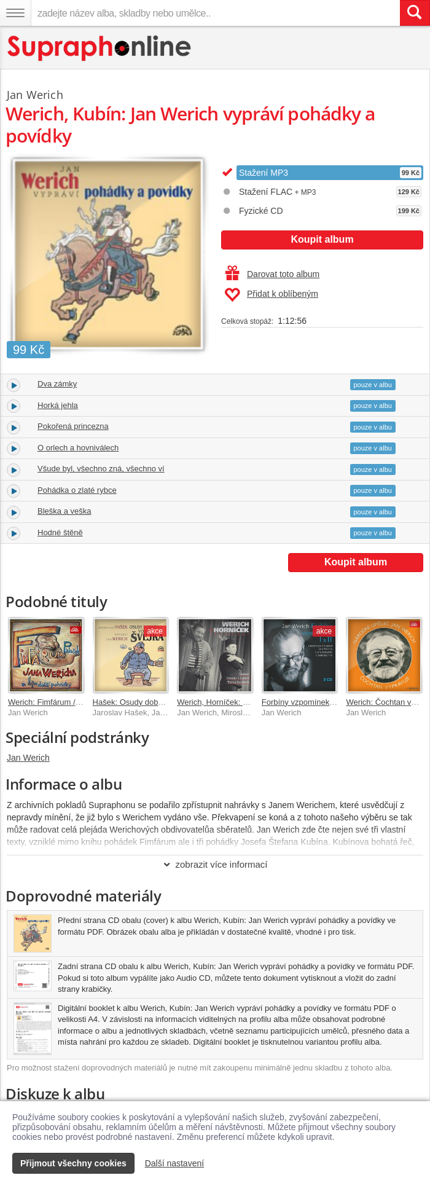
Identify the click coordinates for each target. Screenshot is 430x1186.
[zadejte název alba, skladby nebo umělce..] (215, 13)
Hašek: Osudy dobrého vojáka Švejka (159, 702)
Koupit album (322, 239)
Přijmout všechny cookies (73, 1163)
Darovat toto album (272, 274)
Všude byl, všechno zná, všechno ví (101, 468)
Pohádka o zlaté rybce (77, 490)
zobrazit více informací (214, 864)
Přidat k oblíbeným (271, 295)
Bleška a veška (64, 511)
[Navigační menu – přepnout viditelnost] (15, 13)
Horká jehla (57, 405)
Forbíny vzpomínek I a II (304, 702)
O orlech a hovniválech (78, 447)
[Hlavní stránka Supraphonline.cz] (100, 48)
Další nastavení (175, 1163)
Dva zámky (57, 383)
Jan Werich (28, 758)
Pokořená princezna (73, 426)
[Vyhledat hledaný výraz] (414, 13)
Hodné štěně (60, 532)
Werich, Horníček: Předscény (228, 702)
